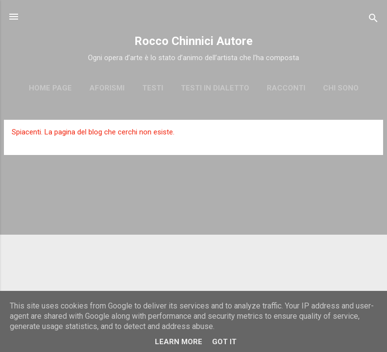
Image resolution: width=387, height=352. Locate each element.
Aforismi (107, 88)
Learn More (178, 341)
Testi (152, 88)
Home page (50, 88)
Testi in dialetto (215, 88)
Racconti (286, 88)
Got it (224, 341)
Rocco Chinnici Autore (193, 41)
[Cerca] (373, 20)
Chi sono (341, 88)
